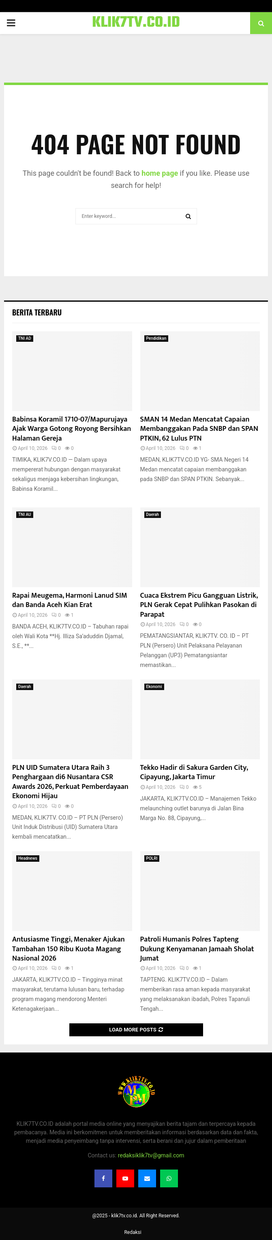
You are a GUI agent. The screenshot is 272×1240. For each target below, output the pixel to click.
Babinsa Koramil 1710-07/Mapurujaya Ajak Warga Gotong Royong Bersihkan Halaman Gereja (71, 429)
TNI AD (24, 338)
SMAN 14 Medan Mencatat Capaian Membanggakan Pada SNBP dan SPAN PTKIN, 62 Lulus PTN (199, 429)
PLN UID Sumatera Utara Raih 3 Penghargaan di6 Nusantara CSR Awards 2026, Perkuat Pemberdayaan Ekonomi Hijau (70, 782)
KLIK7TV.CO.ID (136, 23)
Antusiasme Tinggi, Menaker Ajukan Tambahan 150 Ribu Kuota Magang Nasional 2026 (68, 949)
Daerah (152, 514)
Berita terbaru (37, 312)
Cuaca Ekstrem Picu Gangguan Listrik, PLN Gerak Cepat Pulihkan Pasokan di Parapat (199, 605)
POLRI (152, 858)
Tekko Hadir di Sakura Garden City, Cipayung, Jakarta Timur (194, 772)
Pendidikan (156, 338)
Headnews (27, 858)
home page (159, 173)
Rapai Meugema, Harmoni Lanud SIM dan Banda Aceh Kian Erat (69, 600)
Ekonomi (154, 686)
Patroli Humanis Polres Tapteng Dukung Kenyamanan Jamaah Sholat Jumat (197, 949)
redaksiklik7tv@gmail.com (151, 1155)
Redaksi (132, 1232)
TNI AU (24, 514)
